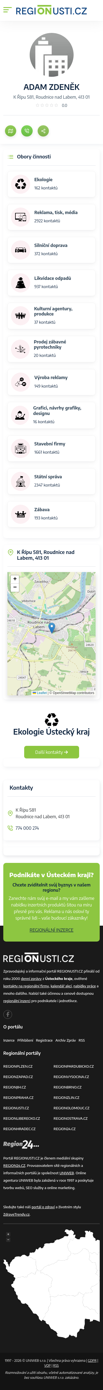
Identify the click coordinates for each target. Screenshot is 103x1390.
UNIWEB (66, 1173)
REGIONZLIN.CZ (66, 1097)
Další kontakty (51, 752)
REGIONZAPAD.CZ (18, 1077)
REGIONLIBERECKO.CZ (21, 1118)
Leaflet (40, 693)
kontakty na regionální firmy (26, 986)
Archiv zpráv (65, 1040)
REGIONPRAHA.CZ (18, 1097)
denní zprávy (31, 978)
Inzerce (9, 1040)
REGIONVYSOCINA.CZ (71, 1077)
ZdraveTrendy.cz (16, 1214)
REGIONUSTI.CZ (16, 1108)
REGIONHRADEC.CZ (19, 1129)
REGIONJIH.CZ (14, 1087)
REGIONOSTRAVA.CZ (71, 1118)
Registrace (44, 1040)
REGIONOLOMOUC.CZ (72, 1108)
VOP (47, 1365)
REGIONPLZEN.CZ (18, 1066)
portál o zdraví (43, 1207)
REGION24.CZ (65, 1129)
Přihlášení (25, 1040)
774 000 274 (27, 828)
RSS (82, 1040)
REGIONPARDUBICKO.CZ (74, 1066)
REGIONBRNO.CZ (68, 1087)
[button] (51, 628)
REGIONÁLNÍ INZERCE (52, 930)
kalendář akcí (61, 986)
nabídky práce (84, 986)
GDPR (92, 1360)
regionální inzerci (16, 1001)
